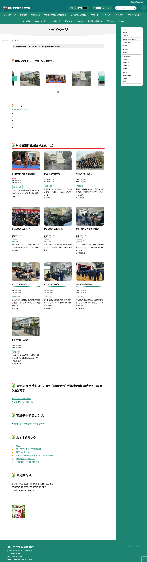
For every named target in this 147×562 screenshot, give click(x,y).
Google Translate (137, 2)
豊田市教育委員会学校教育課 (28, 450)
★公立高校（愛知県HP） (21, 399)
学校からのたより (134, 15)
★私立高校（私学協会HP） (22, 403)
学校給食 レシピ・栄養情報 (27, 463)
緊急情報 (68, 21)
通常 (75, 8)
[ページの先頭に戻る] (144, 559)
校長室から (35, 15)
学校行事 (94, 15)
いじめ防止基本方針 (79, 15)
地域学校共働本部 (95, 21)
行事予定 (80, 21)
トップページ (11, 15)
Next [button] (102, 79)
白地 (80, 8)
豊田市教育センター (24, 453)
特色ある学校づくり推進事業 (55, 15)
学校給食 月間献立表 (25, 459)
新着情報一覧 (55, 21)
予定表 (121, 21)
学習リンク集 (40, 21)
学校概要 (23, 15)
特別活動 (119, 15)
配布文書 (110, 21)
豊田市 (19, 446)
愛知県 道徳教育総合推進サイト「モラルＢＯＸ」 (35, 456)
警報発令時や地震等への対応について (30, 425)
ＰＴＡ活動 (27, 21)
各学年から (107, 15)
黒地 (85, 8)
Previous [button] (14, 79)
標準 (98, 8)
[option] (58, 79)
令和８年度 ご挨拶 (20, 111)
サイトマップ (135, 546)
